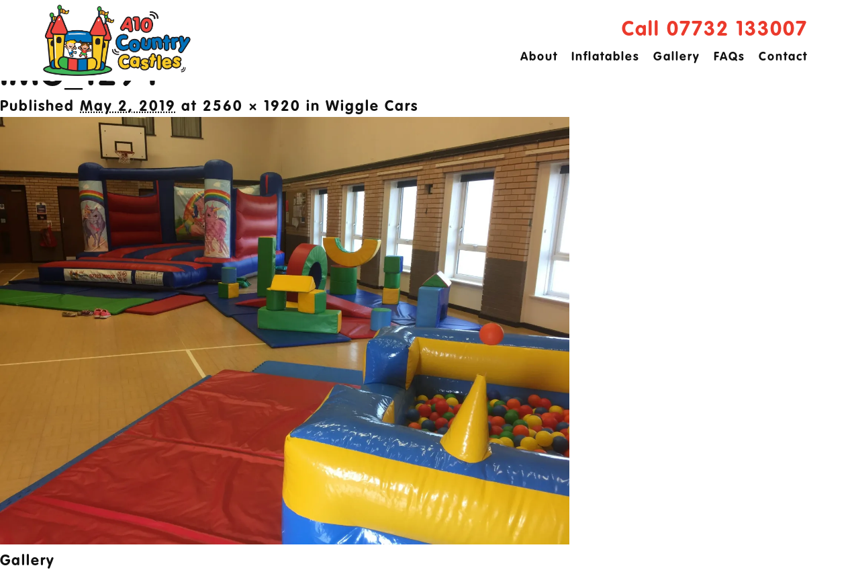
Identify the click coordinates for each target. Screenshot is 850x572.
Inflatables (605, 57)
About (539, 57)
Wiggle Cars (372, 106)
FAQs (729, 57)
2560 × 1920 (252, 106)
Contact (783, 57)
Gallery (676, 57)
